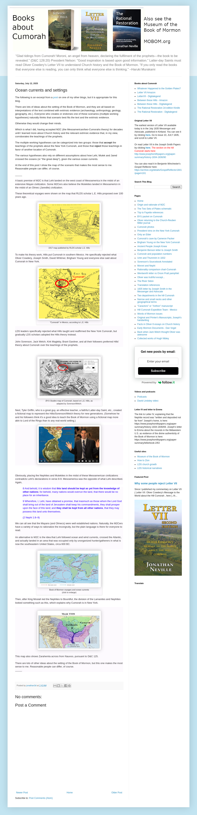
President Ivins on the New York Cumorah (158, 230)
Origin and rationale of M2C (151, 204)
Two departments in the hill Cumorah (155, 295)
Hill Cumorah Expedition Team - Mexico (157, 309)
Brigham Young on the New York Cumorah (158, 242)
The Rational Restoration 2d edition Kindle (158, 108)
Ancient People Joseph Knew (152, 246)
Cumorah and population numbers (154, 254)
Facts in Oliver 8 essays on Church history (158, 324)
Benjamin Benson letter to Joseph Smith (157, 250)
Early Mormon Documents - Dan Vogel (156, 328)
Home (70, 792)
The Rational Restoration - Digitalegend (157, 112)
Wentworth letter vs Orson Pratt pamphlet (158, 273)
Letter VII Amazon (146, 92)
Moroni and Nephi (146, 265)
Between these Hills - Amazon (152, 100)
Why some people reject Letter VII (155, 483)
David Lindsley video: (148, 400)
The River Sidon (145, 281)
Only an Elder (144, 234)
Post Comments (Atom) (41, 798)
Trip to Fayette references (150, 212)
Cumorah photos (145, 227)
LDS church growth (147, 464)
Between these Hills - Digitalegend (154, 104)
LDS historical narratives (149, 468)
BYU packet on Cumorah (150, 216)
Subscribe (158, 370)
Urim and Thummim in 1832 (151, 258)
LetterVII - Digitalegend (149, 96)
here (148, 135)
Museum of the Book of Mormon (153, 456)
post (55, 97)
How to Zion (143, 460)
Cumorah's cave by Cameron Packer (155, 238)
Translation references (148, 285)
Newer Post (22, 792)
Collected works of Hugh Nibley (153, 338)
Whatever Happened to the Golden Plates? (159, 88)
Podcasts (142, 396)
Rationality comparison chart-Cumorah (156, 269)
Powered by (158, 382)
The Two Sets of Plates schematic (154, 208)
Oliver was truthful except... (151, 277)
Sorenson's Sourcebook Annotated (154, 261)
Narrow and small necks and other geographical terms (154, 300)
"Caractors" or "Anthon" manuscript (155, 306)
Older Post (116, 792)
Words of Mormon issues (150, 313)
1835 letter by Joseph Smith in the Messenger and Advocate (154, 290)
